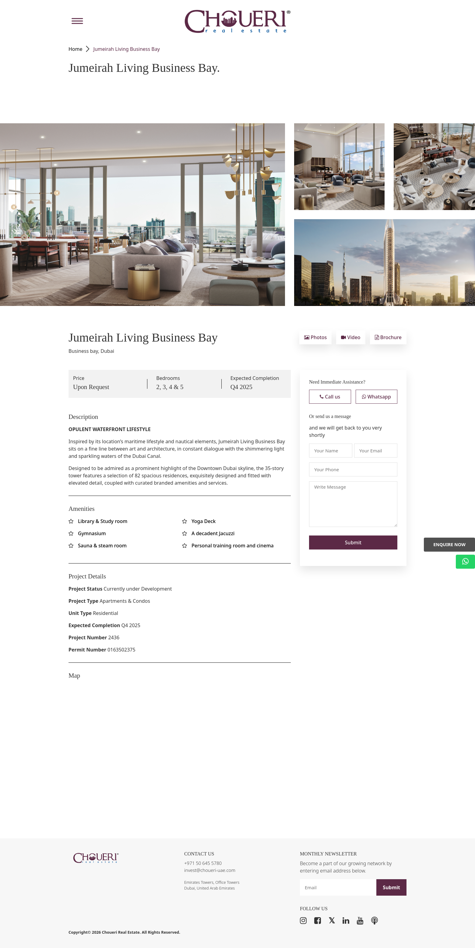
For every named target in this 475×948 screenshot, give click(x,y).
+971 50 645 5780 (203, 863)
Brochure (388, 337)
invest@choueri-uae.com (209, 870)
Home (76, 49)
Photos (315, 337)
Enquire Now (449, 544)
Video (350, 337)
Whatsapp (376, 396)
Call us (330, 396)
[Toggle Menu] (76, 21)
